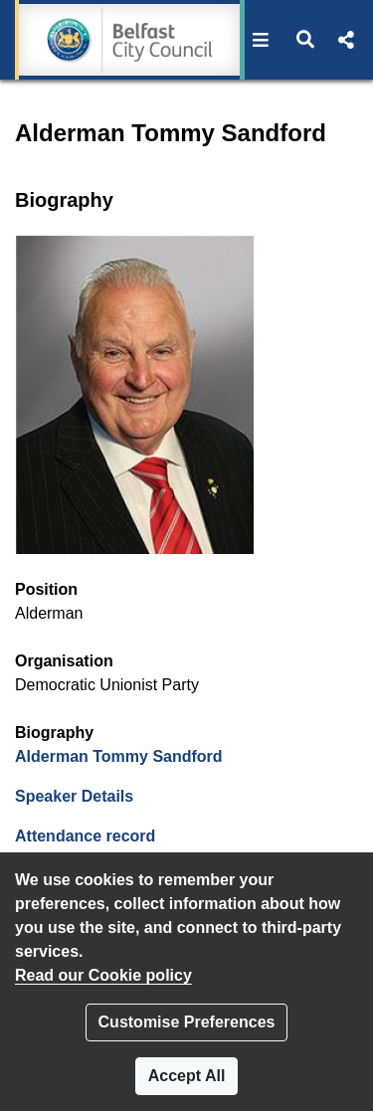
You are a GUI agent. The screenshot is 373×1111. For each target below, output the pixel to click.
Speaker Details (74, 796)
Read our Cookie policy (103, 975)
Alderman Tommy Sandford (119, 756)
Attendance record (85, 836)
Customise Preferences (187, 1022)
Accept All (187, 1075)
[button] (261, 40)
